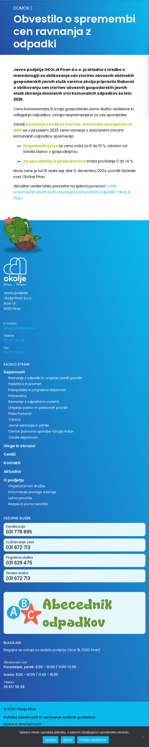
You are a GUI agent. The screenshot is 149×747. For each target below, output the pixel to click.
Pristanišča (17, 396)
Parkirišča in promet (24, 384)
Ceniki (10, 454)
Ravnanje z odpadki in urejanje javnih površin (45, 378)
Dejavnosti (14, 372)
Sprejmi (50, 740)
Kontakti (12, 463)
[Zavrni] (143, 736)
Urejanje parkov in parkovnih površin (38, 407)
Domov (21, 8)
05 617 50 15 (13, 352)
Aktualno (12, 471)
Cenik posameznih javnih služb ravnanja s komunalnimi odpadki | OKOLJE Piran (72, 192)
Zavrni (67, 740)
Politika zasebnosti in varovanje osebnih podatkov (49, 717)
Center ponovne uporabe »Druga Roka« (41, 431)
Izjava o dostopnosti (22, 724)
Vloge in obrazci (19, 446)
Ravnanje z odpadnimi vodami (33, 401)
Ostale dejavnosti (23, 437)
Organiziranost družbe (26, 486)
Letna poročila (20, 498)
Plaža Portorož (19, 413)
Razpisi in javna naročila (28, 504)
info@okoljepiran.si (20, 328)
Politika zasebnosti (93, 740)
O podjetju (14, 480)
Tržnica (14, 419)
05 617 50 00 (14, 340)
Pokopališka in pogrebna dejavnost (37, 390)
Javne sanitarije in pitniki (28, 425)
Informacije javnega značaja (32, 492)
